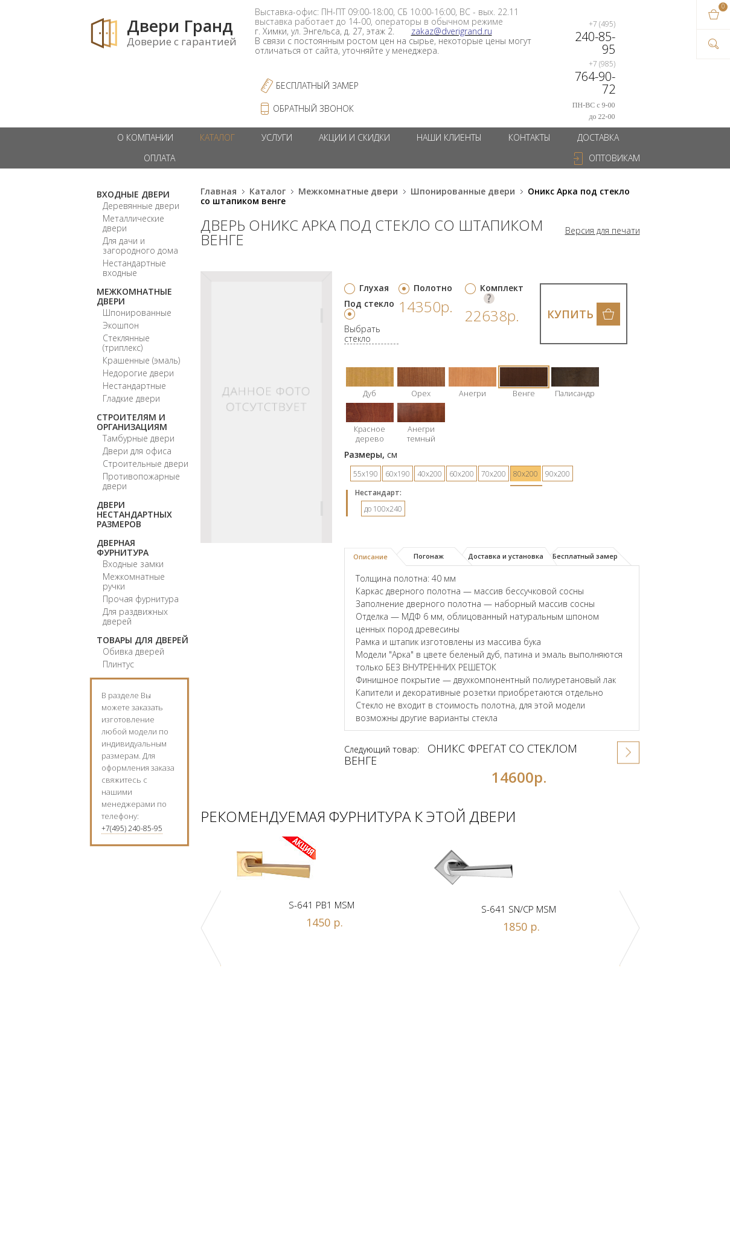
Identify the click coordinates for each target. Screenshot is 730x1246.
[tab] (375, 557)
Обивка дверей (133, 651)
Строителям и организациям (132, 421)
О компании (145, 137)
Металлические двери (133, 223)
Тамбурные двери (138, 438)
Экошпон (121, 325)
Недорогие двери (138, 373)
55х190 (365, 474)
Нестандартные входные (134, 267)
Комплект (501, 288)
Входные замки (133, 564)
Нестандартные (134, 385)
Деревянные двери (141, 205)
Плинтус (118, 664)
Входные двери (133, 194)
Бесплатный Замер (317, 85)
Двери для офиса (137, 451)
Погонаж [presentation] (429, 555)
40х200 (429, 474)
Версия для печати (602, 231)
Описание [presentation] (370, 556)
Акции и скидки (354, 137)
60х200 (461, 474)
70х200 (493, 474)
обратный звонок (313, 108)
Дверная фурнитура (123, 547)
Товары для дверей (142, 640)
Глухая (374, 288)
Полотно (433, 288)
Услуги (276, 137)
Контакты (529, 137)
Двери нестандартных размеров (134, 514)
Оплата (159, 158)
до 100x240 (383, 509)
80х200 (525, 474)
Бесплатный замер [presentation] (585, 555)
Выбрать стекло (362, 334)
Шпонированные (137, 312)
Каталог (217, 137)
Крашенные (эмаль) (141, 360)
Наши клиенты (449, 137)
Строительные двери (145, 463)
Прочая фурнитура (141, 599)
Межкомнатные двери (134, 296)
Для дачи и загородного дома (140, 245)
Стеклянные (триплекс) (126, 342)
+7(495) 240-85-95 (131, 828)
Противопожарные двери (141, 481)
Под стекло (369, 303)
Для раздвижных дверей (135, 616)
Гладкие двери (131, 398)
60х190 (397, 474)
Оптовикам (614, 158)
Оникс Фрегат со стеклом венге (460, 754)
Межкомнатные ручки (134, 581)
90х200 (557, 474)
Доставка (598, 137)
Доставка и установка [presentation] (505, 555)
